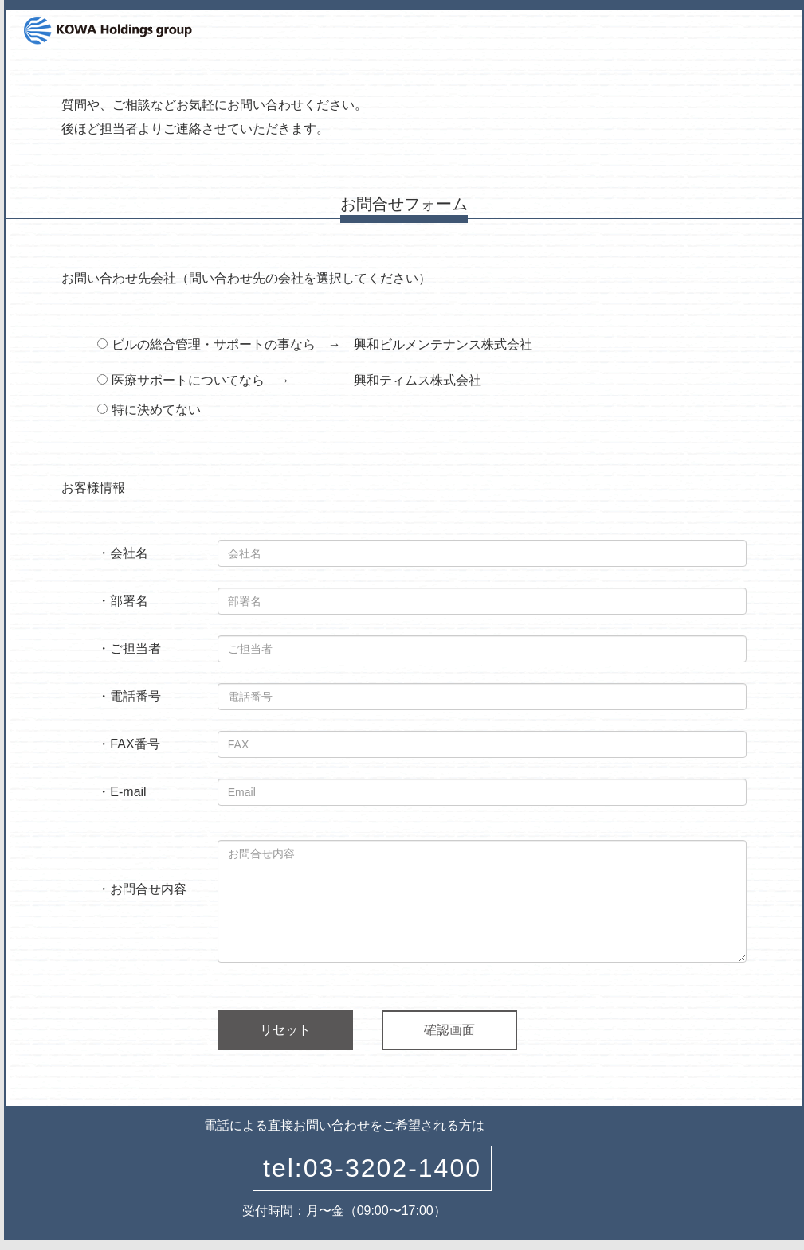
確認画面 (449, 1030)
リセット (285, 1030)
